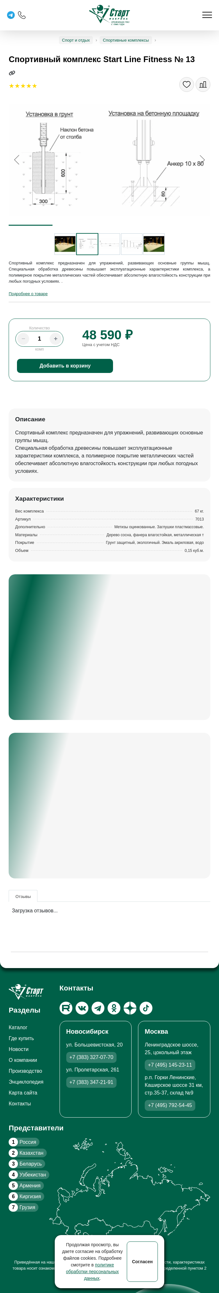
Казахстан (26, 1153)
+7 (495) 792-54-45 (170, 1105)
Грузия (22, 1207)
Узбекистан (27, 1174)
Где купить (21, 1038)
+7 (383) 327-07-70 (91, 1057)
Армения (24, 1185)
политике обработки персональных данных (92, 1271)
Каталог (18, 1027)
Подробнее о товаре (28, 293)
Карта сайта (23, 1092)
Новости (18, 1049)
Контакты (20, 1103)
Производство (25, 1071)
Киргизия (25, 1196)
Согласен (142, 1261)
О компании (23, 1060)
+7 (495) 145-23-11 (170, 1065)
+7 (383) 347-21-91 (91, 1082)
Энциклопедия (26, 1082)
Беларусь (25, 1164)
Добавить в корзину (65, 365)
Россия (22, 1142)
